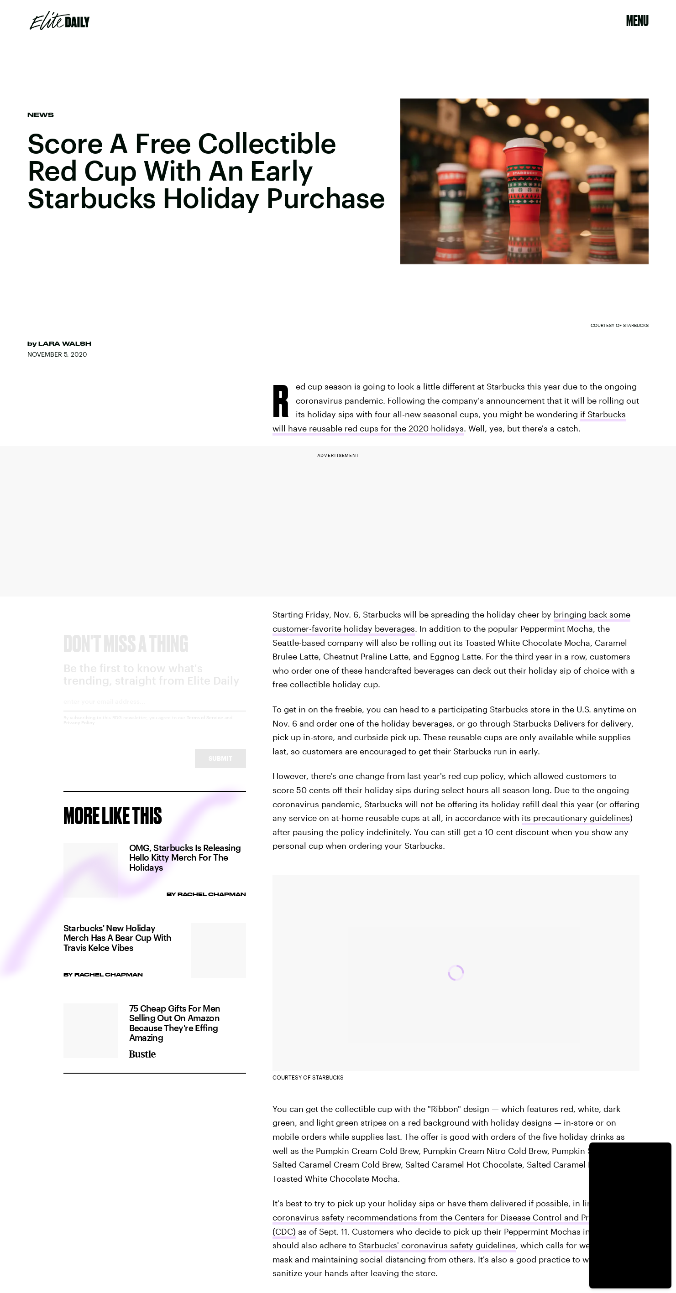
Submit (220, 766)
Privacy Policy (79, 730)
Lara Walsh (64, 343)
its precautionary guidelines (576, 818)
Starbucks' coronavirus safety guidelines (437, 1245)
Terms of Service (205, 725)
